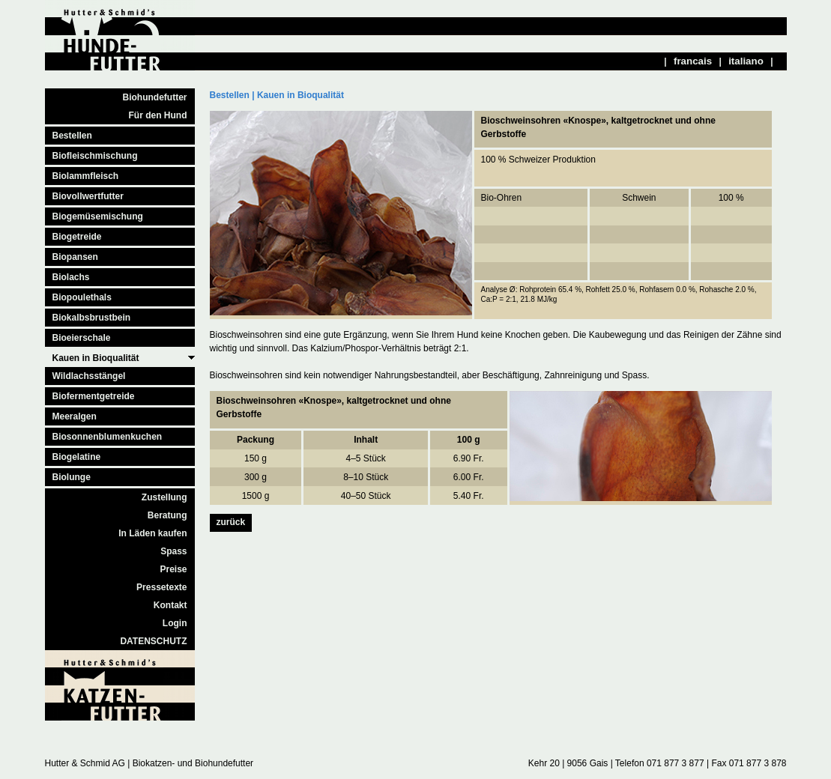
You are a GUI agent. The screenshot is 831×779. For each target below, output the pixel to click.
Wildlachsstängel (89, 376)
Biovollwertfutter (88, 196)
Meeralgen (74, 416)
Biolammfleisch (85, 176)
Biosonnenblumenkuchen (107, 436)
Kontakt (170, 605)
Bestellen (72, 135)
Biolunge (71, 477)
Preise (173, 569)
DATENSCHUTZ (153, 641)
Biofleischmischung (95, 156)
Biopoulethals (82, 297)
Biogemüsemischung (97, 216)
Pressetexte (161, 587)
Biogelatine (76, 457)
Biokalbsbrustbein (91, 317)
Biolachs (71, 277)
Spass (173, 551)
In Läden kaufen (152, 533)
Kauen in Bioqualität (95, 358)
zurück (231, 522)
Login (175, 623)
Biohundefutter (155, 97)
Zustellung (164, 497)
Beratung (167, 515)
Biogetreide (77, 236)
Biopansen (75, 257)
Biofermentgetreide (93, 396)
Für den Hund (158, 115)
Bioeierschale (81, 338)
